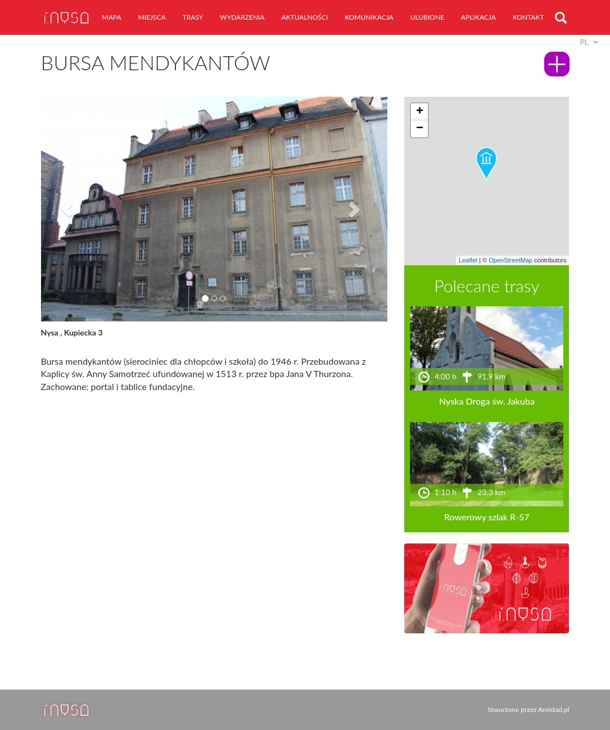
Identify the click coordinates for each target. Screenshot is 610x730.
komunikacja (369, 17)
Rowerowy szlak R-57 (487, 516)
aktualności (305, 17)
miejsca (152, 17)
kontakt (528, 17)
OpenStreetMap (510, 260)
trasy (193, 17)
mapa (111, 17)
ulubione (427, 17)
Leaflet (468, 260)
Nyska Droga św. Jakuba (487, 401)
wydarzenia (242, 17)
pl (584, 42)
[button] (67, 209)
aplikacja (478, 17)
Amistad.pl (553, 709)
